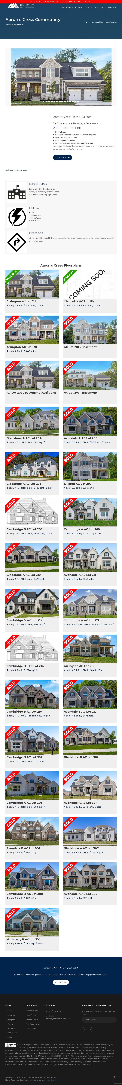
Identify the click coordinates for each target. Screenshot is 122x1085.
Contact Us (63, 158)
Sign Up (87, 1029)
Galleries (89, 8)
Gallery (10, 1024)
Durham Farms (33, 1019)
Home (9, 1011)
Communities (66, 8)
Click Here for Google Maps (16, 170)
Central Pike (31, 1028)
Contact (112, 8)
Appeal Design (50, 1080)
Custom (78, 8)
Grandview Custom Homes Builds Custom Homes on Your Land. (61, 2)
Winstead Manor (33, 1024)
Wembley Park (32, 1011)
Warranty (11, 1028)
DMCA (9, 1037)
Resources (101, 8)
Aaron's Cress (32, 1015)
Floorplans (11, 1019)
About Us (11, 1015)
